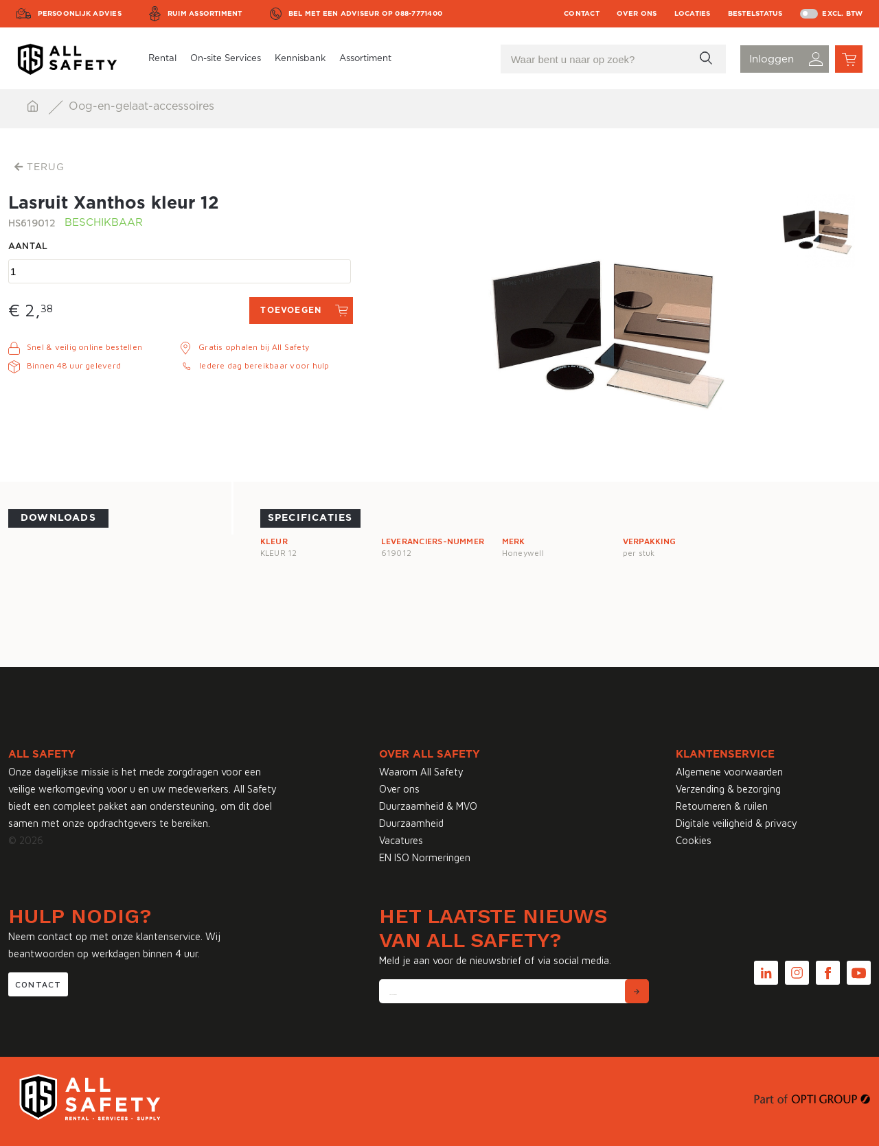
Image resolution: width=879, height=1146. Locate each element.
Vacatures (401, 840)
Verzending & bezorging (728, 789)
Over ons (637, 13)
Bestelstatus (755, 13)
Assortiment (365, 58)
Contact (582, 13)
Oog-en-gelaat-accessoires (141, 106)
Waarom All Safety (421, 771)
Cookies (693, 840)
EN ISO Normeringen (424, 857)
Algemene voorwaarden (729, 771)
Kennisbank (300, 58)
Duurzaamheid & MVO (428, 806)
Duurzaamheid (411, 823)
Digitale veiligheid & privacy (736, 823)
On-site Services (225, 58)
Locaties (692, 13)
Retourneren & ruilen (722, 806)
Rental (162, 58)
